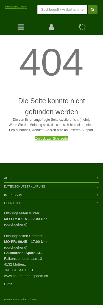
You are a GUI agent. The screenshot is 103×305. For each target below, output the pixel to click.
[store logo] (16, 9)
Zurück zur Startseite (51, 138)
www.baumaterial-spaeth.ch (26, 276)
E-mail (9, 284)
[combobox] (62, 10)
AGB (7, 178)
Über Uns (12, 203)
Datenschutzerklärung (24, 186)
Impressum (13, 195)
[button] (51, 27)
